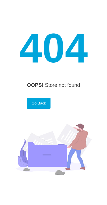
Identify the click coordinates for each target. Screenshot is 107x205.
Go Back (38, 103)
